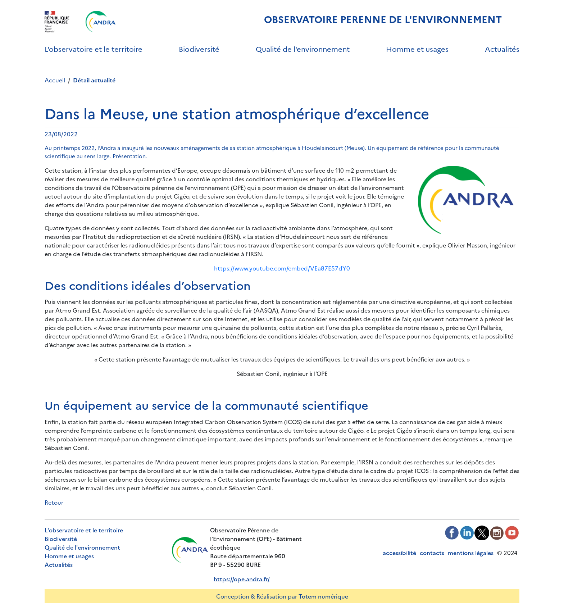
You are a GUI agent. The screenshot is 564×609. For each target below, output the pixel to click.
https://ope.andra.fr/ (242, 579)
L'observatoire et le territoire (93, 49)
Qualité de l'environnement (303, 49)
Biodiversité (199, 49)
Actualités (502, 49)
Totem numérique (323, 596)
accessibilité (399, 552)
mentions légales (471, 552)
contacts (432, 552)
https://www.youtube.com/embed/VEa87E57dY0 (282, 268)
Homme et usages (417, 49)
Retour (54, 502)
